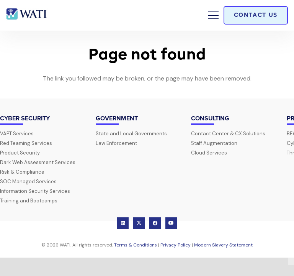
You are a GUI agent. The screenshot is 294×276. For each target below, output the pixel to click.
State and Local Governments (131, 133)
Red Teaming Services (26, 143)
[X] (139, 223)
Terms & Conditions (135, 245)
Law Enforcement (116, 143)
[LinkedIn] (123, 223)
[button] (213, 15)
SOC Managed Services (28, 181)
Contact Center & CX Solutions (228, 133)
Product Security (20, 153)
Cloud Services (209, 153)
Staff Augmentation (214, 143)
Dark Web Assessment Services (37, 162)
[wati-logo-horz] (27, 15)
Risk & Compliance (22, 172)
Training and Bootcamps (28, 200)
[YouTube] (171, 223)
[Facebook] (155, 223)
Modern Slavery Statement (223, 245)
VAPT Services (17, 133)
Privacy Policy (175, 245)
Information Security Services (35, 191)
